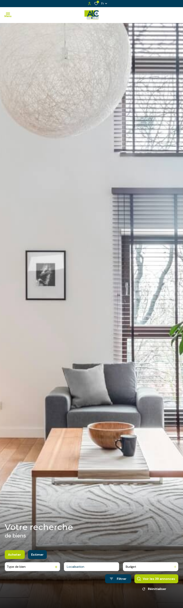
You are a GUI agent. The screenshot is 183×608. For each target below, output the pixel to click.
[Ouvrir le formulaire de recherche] (118, 579)
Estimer (37, 555)
